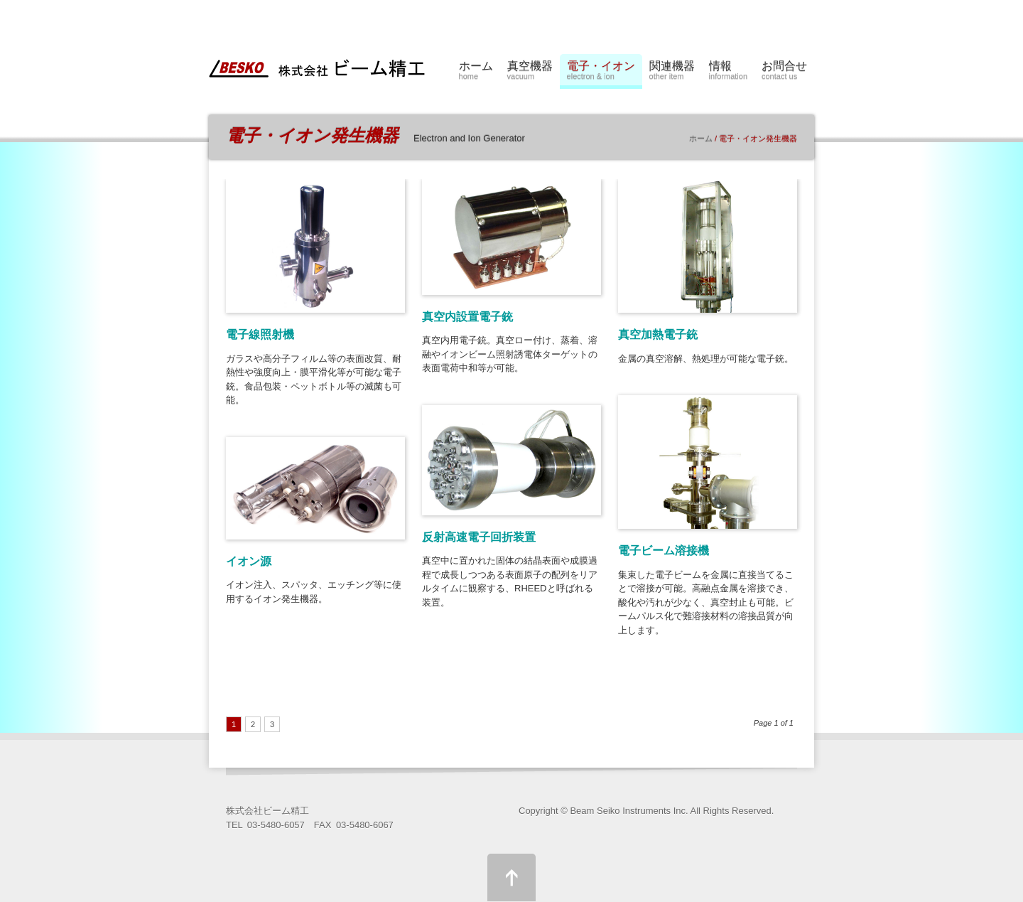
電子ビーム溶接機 (663, 550)
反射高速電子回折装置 (479, 537)
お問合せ (784, 72)
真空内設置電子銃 (467, 317)
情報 (728, 72)
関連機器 (672, 72)
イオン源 (248, 561)
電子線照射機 (260, 334)
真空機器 (530, 72)
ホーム (476, 72)
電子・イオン (601, 72)
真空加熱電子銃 (658, 334)
